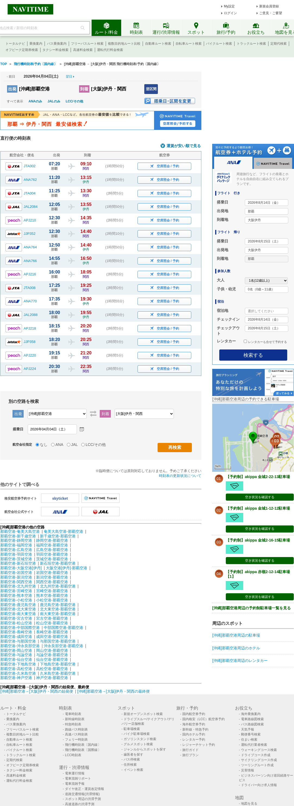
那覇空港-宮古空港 (16, 618)
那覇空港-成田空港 (16, 636)
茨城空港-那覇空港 (52, 559)
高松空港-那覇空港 (52, 669)
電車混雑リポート (78, 778)
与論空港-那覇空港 (52, 655)
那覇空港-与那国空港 (18, 641)
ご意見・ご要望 (270, 13)
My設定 (229, 6)
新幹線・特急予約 (195, 729)
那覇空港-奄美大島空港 (20, 531)
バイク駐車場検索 (137, 734)
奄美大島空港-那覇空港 (63, 531)
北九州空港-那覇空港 (58, 586)
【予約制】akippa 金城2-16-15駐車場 (258, 540)
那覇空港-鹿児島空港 (18, 605)
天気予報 (247, 729)
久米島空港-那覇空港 (58, 673)
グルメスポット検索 (138, 744)
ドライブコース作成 (255, 755)
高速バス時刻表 (76, 734)
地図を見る (249, 803)
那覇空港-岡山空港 (16, 650)
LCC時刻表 (73, 755)
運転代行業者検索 (254, 745)
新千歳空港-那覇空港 (58, 536)
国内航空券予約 (193, 714)
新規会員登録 (269, 6)
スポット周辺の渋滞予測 (83, 799)
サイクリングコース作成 (259, 760)
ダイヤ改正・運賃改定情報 (84, 789)
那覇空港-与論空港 (16, 655)
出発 (12, 89)
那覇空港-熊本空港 (16, 595)
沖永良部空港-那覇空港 (63, 646)
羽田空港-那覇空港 (52, 554)
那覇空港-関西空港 (16, 582)
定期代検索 (278, 43)
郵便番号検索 (251, 734)
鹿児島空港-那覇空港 (58, 605)
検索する (253, 355)
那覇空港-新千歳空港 (18, 536)
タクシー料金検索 (55, 50)
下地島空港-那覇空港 (58, 664)
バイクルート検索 (219, 43)
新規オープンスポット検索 (143, 714)
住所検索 (130, 765)
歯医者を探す (133, 754)
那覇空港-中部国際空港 (20, 627)
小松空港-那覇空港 (52, 600)
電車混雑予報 (75, 784)
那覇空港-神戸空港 (16, 678)
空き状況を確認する (259, 497)
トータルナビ (15, 43)
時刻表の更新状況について (180, 476)
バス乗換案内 (57, 43)
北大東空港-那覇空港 (58, 609)
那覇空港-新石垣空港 (18, 563)
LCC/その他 (74, 101)
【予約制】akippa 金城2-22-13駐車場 (258, 477)
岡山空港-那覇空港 (52, 650)
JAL (74, 444)
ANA (59, 444)
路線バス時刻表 (76, 729)
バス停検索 (132, 759)
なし (44, 444)
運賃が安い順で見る (184, 146)
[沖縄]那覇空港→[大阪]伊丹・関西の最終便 (113, 691)
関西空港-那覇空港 (52, 582)
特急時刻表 (73, 724)
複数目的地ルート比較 (124, 43)
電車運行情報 (75, 773)
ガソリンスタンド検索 (140, 739)
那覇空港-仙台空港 (16, 659)
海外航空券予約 (193, 724)
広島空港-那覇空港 (52, 550)
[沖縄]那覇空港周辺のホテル (236, 648)
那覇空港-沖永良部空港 (20, 646)
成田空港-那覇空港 (52, 636)
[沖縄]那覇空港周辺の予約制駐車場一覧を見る (251, 608)
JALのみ (54, 101)
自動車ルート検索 (158, 43)
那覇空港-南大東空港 (18, 614)
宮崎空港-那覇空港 (52, 591)
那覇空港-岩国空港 (16, 572)
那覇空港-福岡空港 (16, 545)
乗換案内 (35, 43)
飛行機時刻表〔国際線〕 (83, 750)
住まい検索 (249, 739)
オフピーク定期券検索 (21, 50)
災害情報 (247, 770)
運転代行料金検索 (110, 50)
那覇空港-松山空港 (16, 623)
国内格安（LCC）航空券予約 (203, 719)
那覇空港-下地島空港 (18, 664)
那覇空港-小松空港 (16, 600)
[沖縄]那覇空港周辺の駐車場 (236, 635)
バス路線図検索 (252, 724)
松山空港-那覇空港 (52, 623)
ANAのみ (35, 101)
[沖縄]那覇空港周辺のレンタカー (240, 660)
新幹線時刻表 (75, 719)
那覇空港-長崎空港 (16, 632)
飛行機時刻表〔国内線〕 (83, 745)
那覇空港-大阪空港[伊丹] (21, 568)
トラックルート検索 (251, 43)
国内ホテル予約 (193, 734)
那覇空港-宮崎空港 (16, 591)
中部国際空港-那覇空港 (63, 627)
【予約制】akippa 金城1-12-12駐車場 (258, 508)
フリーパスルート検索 (87, 43)
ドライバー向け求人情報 (259, 785)
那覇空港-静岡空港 (16, 540)
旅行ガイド (190, 750)
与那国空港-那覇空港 (58, 641)
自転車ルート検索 (189, 43)
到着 (84, 89)
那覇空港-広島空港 (16, 550)
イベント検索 (133, 770)
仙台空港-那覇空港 (52, 659)
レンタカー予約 (193, 739)
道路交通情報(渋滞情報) (82, 794)
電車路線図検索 (252, 719)
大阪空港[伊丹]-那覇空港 (66, 568)
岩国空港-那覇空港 (52, 572)
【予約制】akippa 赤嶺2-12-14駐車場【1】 (258, 574)
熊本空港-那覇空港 (52, 595)
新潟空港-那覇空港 (52, 577)
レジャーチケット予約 (198, 745)
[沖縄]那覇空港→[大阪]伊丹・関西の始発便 (37, 691)
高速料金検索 (83, 50)
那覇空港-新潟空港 (16, 577)
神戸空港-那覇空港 (52, 678)
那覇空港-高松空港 (16, 669)
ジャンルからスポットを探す (145, 749)
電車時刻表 (73, 714)
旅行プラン (190, 755)
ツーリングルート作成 (257, 765)
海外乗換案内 (251, 714)
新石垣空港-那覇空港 (58, 563)
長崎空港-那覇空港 (52, 632)
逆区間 (151, 89)
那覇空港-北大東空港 (18, 609)
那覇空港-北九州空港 (18, 586)
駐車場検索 (132, 729)
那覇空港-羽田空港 (16, 554)
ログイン (230, 13)
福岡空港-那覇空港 (52, 545)
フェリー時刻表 (76, 739)
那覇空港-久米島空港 (18, 673)
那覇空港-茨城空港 (16, 559)
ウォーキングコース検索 (259, 750)
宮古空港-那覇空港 (52, 618)
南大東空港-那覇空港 (58, 614)
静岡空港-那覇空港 (52, 540)
